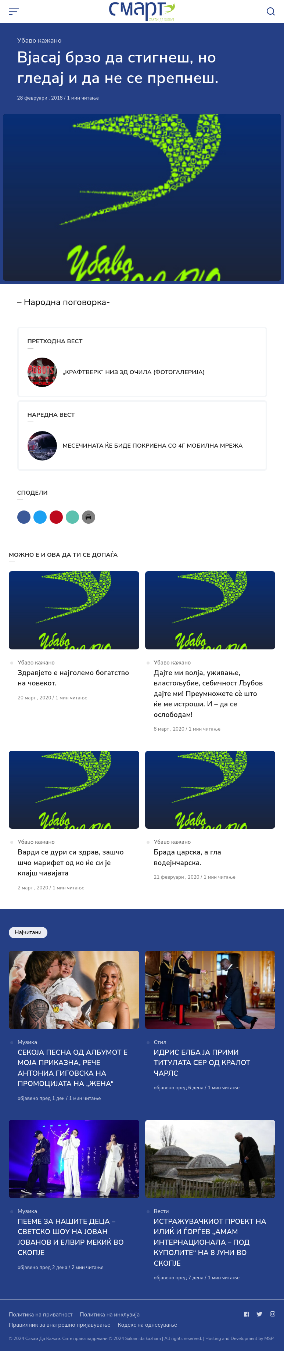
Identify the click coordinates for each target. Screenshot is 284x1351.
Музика (27, 1042)
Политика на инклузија (110, 1314)
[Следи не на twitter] (259, 1314)
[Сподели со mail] (72, 517)
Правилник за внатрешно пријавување (59, 1325)
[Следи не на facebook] (248, 1314)
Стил (160, 1042)
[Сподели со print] (88, 517)
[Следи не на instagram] (271, 1314)
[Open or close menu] (15, 12)
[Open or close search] (271, 12)
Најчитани (28, 932)
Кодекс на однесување (147, 1325)
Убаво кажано (39, 40)
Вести (161, 1211)
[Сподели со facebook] (23, 517)
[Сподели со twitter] (40, 517)
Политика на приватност (40, 1314)
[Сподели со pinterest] (56, 517)
